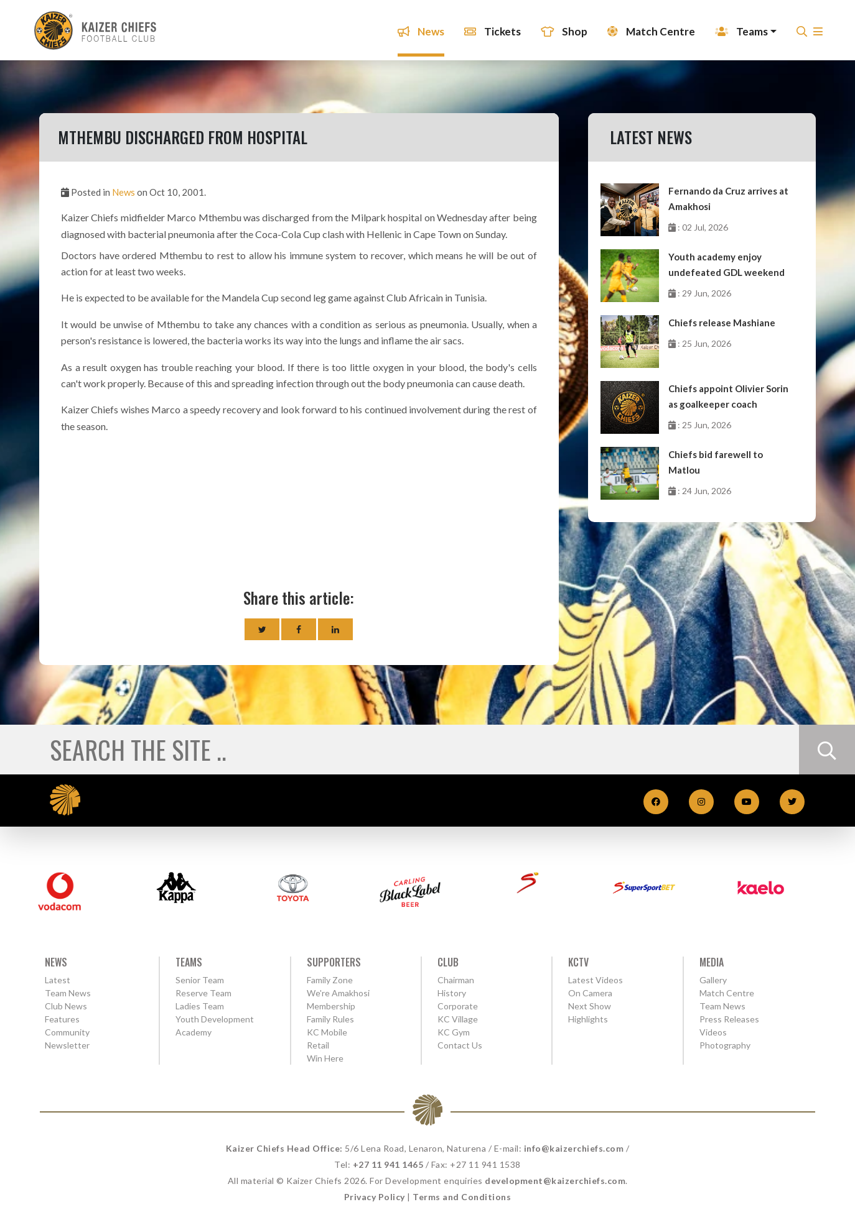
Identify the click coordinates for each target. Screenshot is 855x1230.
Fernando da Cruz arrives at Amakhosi (728, 198)
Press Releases (729, 1019)
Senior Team (199, 980)
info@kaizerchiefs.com (574, 1148)
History (451, 993)
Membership (331, 1006)
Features (62, 1019)
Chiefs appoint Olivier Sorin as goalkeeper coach (728, 396)
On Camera (590, 993)
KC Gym (453, 1032)
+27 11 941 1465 (388, 1164)
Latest (57, 980)
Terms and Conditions (462, 1196)
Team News (68, 993)
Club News (66, 1006)
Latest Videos (595, 980)
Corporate (457, 1006)
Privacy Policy (374, 1196)
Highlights (588, 1019)
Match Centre (648, 27)
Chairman (455, 980)
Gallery (713, 980)
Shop (561, 27)
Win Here (325, 1058)
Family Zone (330, 980)
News (418, 27)
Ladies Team (199, 1006)
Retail (318, 1045)
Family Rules (330, 1019)
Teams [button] (738, 27)
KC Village (457, 1019)
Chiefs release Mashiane (721, 322)
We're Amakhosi (338, 993)
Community (67, 1032)
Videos (713, 1032)
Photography (724, 1045)
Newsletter (67, 1045)
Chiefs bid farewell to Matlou (715, 462)
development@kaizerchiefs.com (555, 1180)
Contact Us (459, 1045)
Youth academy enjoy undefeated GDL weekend (726, 264)
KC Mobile (327, 1032)
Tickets (489, 27)
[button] (815, 31)
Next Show (589, 1006)
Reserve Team (203, 993)
